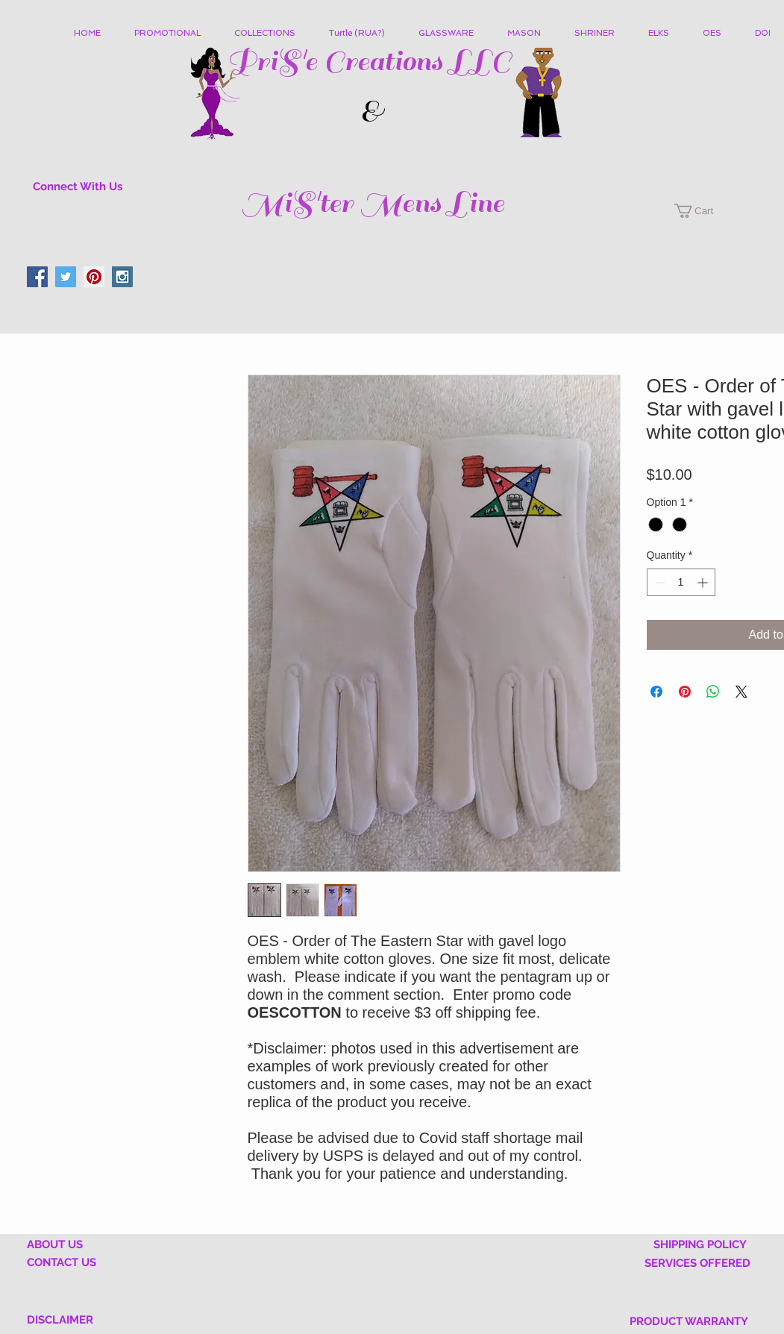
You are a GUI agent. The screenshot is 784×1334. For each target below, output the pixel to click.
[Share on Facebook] (656, 692)
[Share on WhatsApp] (713, 692)
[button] (270, 33)
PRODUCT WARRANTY (689, 1321)
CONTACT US (61, 1262)
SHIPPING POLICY (700, 1244)
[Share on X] (741, 692)
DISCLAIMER (60, 1320)
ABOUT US (55, 1244)
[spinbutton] (681, 582)
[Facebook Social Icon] (37, 276)
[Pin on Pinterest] (685, 692)
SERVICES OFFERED (697, 1263)
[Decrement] (658, 582)
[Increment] (703, 582)
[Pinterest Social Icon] (94, 276)
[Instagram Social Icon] (122, 276)
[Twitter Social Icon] (65, 276)
